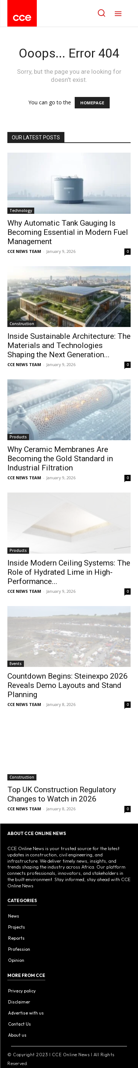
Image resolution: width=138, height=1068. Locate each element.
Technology (21, 210)
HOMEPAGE (92, 102)
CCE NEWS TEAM (24, 251)
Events (16, 663)
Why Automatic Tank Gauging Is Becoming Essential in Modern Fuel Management (67, 232)
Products (18, 436)
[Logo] (22, 18)
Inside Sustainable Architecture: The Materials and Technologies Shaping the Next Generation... (69, 345)
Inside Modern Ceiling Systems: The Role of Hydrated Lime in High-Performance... (68, 572)
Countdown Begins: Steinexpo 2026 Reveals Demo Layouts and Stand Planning (67, 685)
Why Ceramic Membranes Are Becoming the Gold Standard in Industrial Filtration (60, 458)
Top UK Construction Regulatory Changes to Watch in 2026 (61, 794)
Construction (22, 323)
